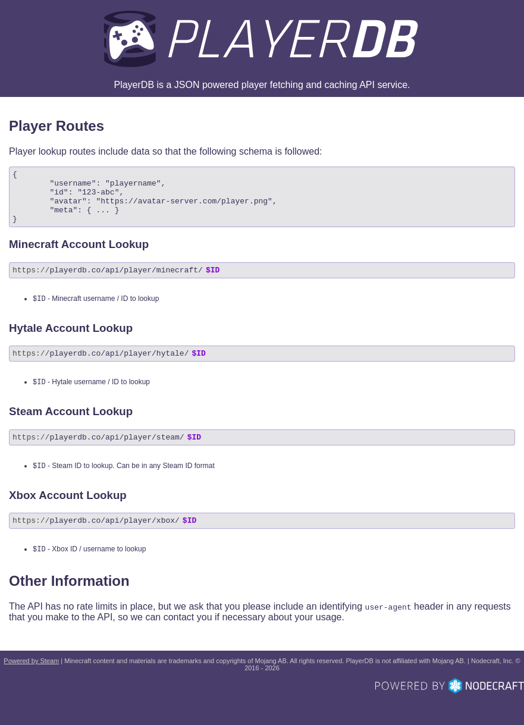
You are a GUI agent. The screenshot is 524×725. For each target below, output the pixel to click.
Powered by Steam (31, 685)
